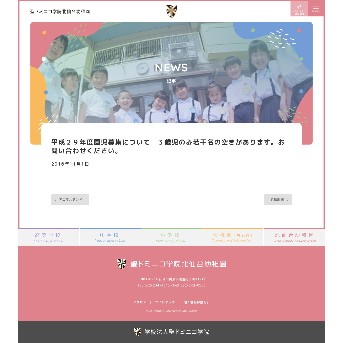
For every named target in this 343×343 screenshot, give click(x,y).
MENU (316, 8)
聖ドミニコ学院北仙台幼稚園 (59, 11)
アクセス (139, 302)
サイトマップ (165, 302)
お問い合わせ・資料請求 (299, 8)
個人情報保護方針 (197, 302)
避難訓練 (277, 199)
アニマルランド (71, 199)
